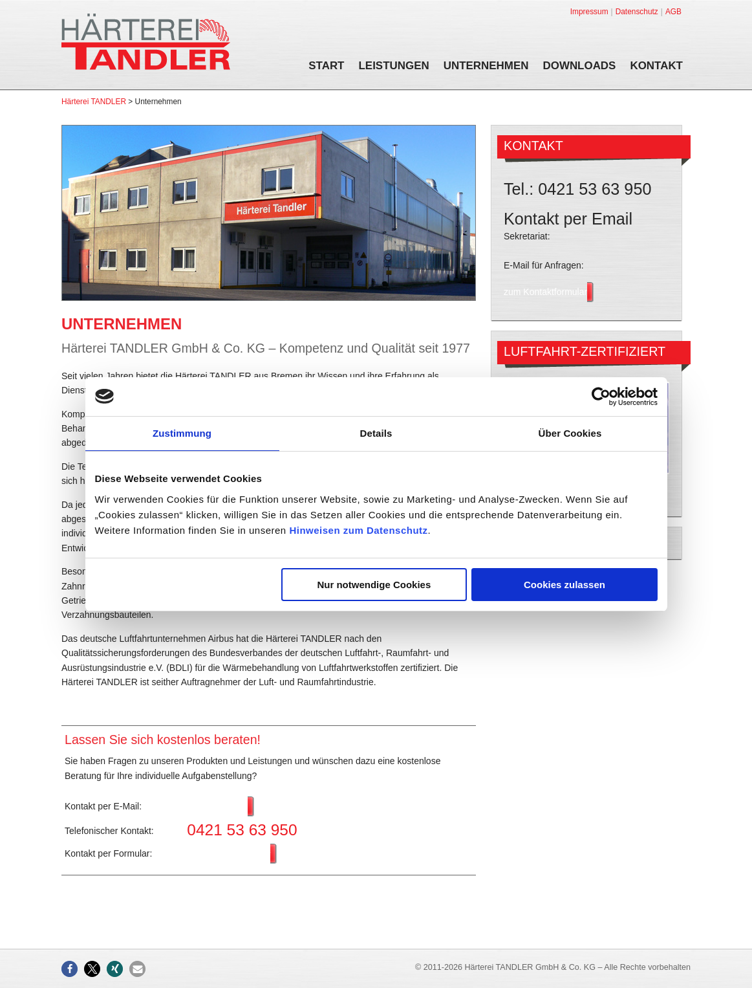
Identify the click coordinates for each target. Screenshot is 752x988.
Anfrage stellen (217, 807)
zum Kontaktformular (228, 854)
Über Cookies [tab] (570, 433)
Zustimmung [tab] (182, 433)
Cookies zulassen (564, 584)
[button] (69, 969)
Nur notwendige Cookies (374, 584)
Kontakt (656, 66)
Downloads (579, 66)
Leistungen (394, 66)
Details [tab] (376, 433)
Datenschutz (637, 11)
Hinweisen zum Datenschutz (358, 530)
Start (326, 66)
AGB (673, 11)
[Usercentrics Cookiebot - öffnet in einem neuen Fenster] (601, 396)
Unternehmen (486, 66)
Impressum (589, 11)
